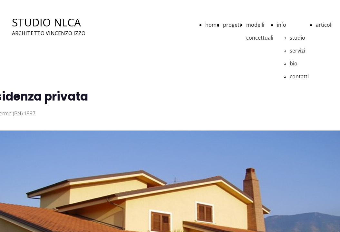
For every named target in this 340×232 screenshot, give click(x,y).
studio (297, 37)
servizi (297, 50)
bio (293, 63)
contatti (299, 76)
